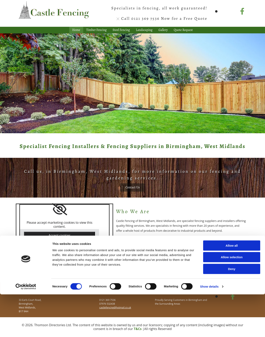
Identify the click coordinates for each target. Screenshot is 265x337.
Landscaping (144, 30)
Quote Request (183, 30)
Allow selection (231, 300)
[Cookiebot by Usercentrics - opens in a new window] (25, 329)
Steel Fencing (121, 30)
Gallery (163, 30)
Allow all (232, 288)
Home (76, 30)
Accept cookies (59, 235)
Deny (231, 311)
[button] (132, 187)
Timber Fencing (96, 30)
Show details (209, 329)
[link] (59, 209)
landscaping (185, 258)
